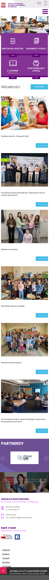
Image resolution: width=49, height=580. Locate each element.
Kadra (5, 554)
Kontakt (6, 566)
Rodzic (6, 562)
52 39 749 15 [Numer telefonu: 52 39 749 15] (11, 515)
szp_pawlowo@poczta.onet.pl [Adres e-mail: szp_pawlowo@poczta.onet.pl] (19, 517)
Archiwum (39, 87)
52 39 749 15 (46, 3)
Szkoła (6, 550)
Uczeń (6, 558)
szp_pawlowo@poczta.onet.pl (39, 3)
